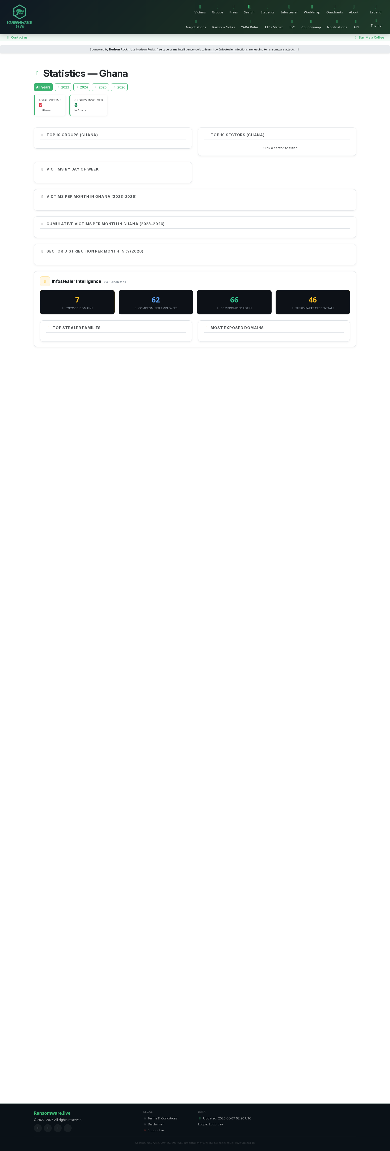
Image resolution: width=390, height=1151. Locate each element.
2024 (82, 87)
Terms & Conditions (160, 1118)
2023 (63, 87)
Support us (153, 1130)
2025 (100, 87)
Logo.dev (216, 1124)
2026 (119, 87)
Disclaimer (153, 1124)
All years (43, 87)
